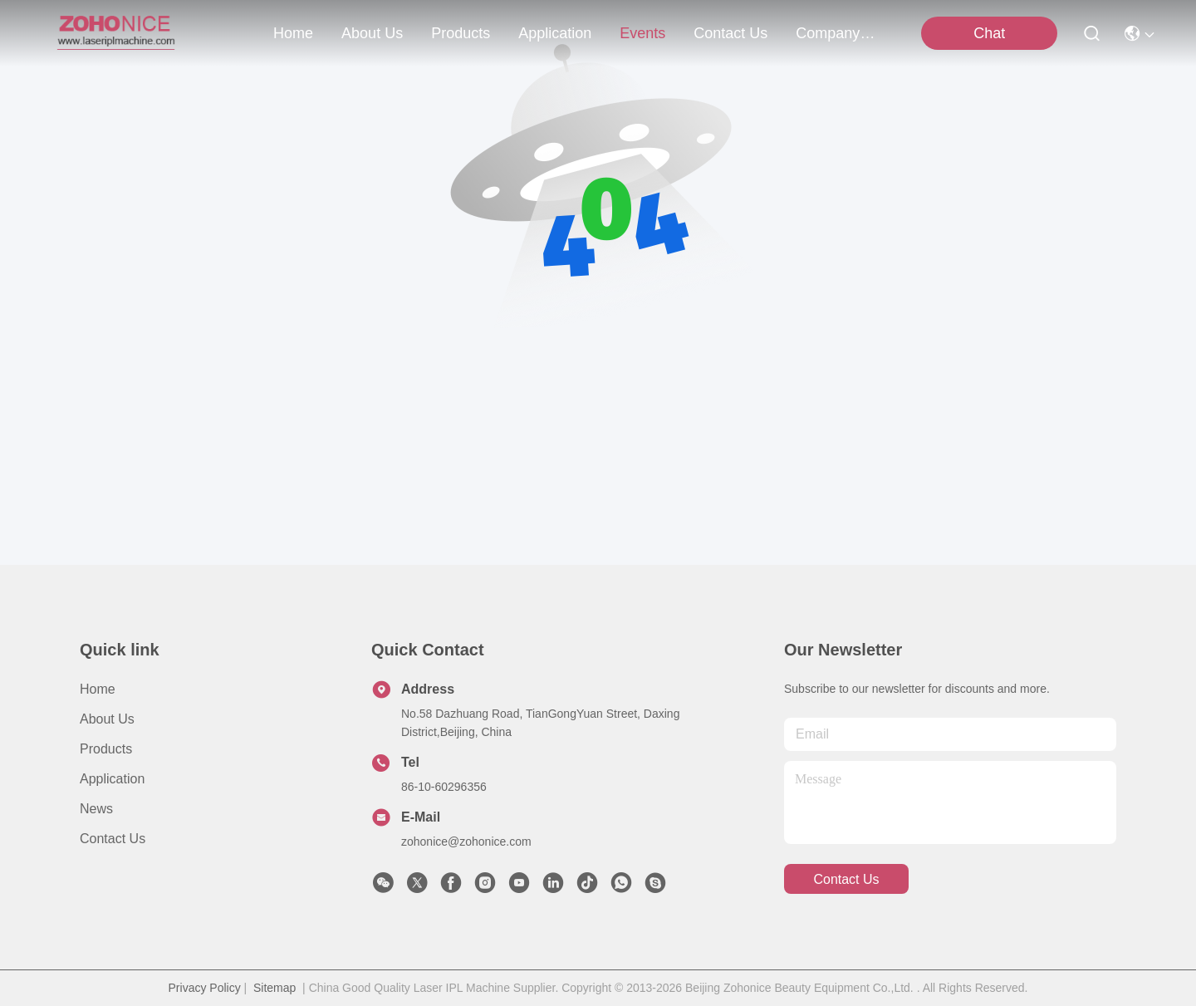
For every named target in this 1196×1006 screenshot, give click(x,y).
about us (372, 33)
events (642, 33)
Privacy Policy (205, 987)
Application (112, 779)
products (460, 33)
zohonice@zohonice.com (466, 841)
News (96, 809)
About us (107, 719)
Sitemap (274, 987)
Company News (835, 33)
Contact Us (112, 839)
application (554, 33)
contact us (730, 33)
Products (106, 749)
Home (293, 33)
